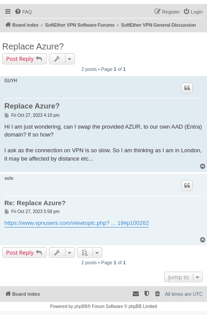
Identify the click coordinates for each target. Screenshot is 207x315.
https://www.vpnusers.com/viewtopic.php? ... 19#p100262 (76, 223)
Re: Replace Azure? (35, 202)
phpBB (80, 306)
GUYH (10, 80)
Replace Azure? (33, 46)
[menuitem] (23, 12)
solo (9, 178)
